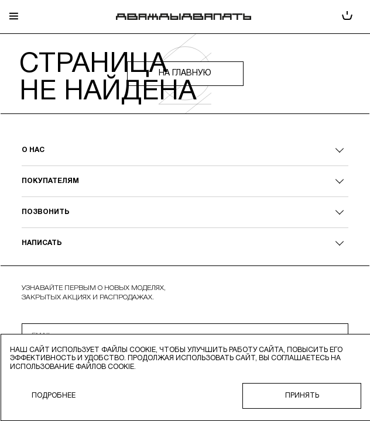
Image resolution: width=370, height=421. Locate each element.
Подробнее (54, 395)
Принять (302, 395)
